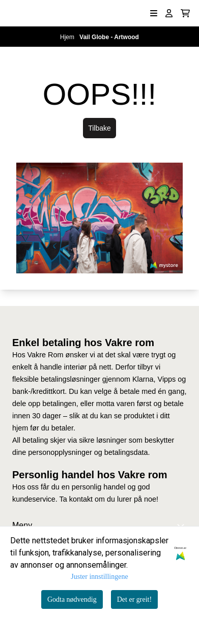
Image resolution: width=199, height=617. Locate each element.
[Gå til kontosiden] (169, 13)
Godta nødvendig (72, 599)
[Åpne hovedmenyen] (153, 13)
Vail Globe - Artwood (109, 37)
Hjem (68, 37)
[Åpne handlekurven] (185, 13)
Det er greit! (134, 599)
